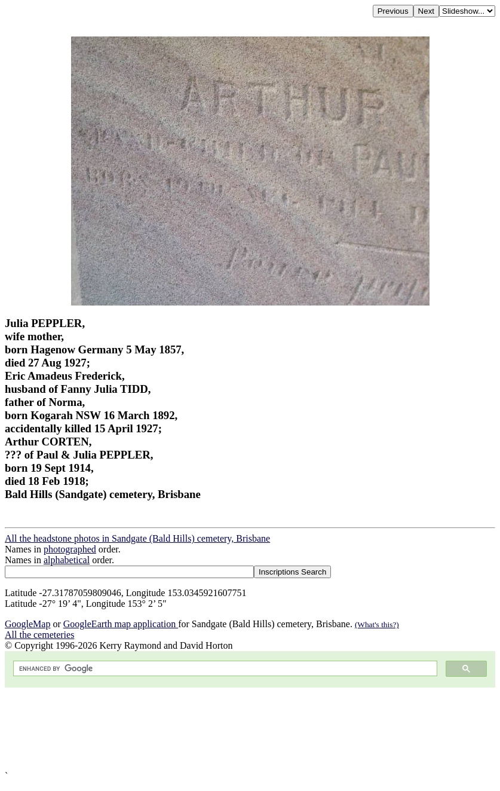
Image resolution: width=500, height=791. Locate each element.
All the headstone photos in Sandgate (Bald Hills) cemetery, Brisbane (137, 538)
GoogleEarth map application (120, 624)
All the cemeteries (39, 635)
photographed (70, 549)
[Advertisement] (250, 729)
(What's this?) (377, 624)
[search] (224, 668)
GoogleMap (27, 624)
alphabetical (67, 560)
